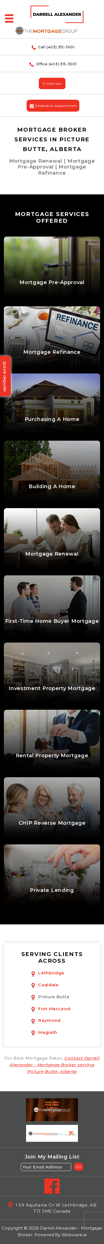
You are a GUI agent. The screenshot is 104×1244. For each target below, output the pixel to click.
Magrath (47, 1032)
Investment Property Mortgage (52, 688)
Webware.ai (74, 1234)
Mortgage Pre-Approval (52, 282)
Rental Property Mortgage (52, 756)
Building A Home (52, 487)
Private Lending (52, 890)
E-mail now (52, 83)
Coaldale (48, 984)
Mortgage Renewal (51, 554)
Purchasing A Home (52, 419)
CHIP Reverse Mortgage (52, 823)
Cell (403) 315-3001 (52, 47)
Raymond (49, 1020)
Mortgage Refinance (52, 352)
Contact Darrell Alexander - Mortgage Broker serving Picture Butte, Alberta (55, 1064)
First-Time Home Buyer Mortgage (52, 621)
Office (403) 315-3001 (52, 64)
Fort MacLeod (54, 1008)
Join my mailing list (52, 1157)
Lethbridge (51, 972)
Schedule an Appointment (53, 106)
